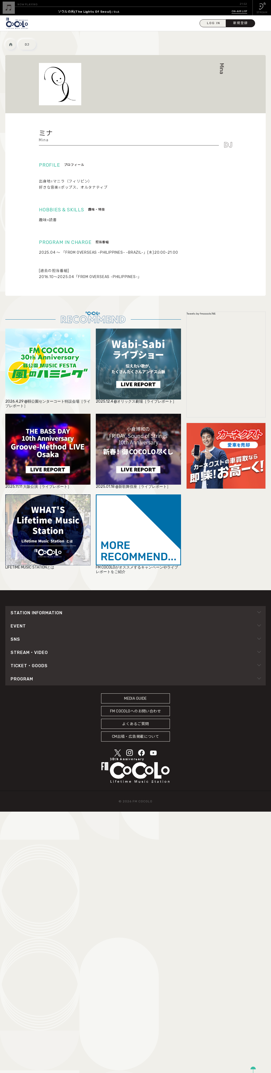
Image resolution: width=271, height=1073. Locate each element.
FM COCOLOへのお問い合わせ (135, 711)
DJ (27, 44)
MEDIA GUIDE (135, 698)
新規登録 (240, 23)
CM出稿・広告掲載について (135, 736)
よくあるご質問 (135, 724)
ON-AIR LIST (239, 11)
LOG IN (213, 23)
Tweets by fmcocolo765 (201, 313)
